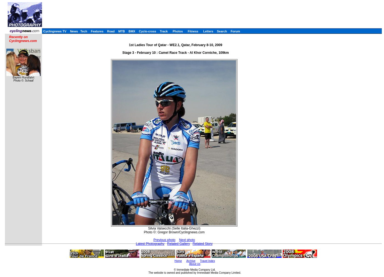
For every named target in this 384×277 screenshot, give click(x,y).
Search (222, 31)
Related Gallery (178, 244)
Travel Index (207, 260)
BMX (131, 31)
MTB (121, 31)
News (74, 31)
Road (111, 31)
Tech (83, 31)
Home (178, 260)
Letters (208, 31)
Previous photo (164, 240)
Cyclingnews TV (54, 31)
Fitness (193, 31)
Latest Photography (150, 244)
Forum (235, 31)
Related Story (203, 244)
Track (164, 31)
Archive (190, 260)
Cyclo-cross (147, 31)
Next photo (187, 240)
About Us (194, 263)
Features (97, 31)
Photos (178, 31)
